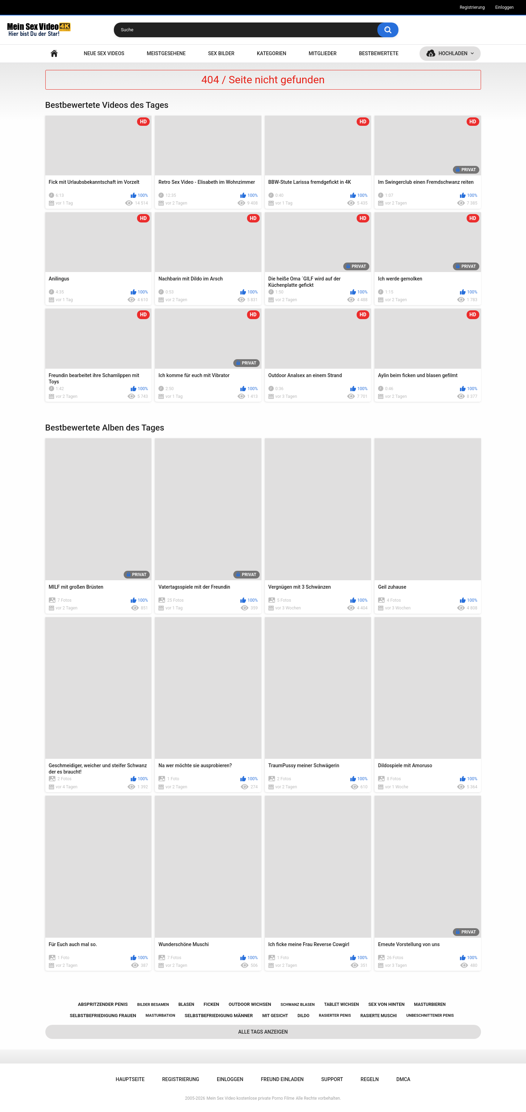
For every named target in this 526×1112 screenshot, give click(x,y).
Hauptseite (54, 54)
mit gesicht (275, 1015)
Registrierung (472, 7)
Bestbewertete (378, 53)
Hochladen (453, 53)
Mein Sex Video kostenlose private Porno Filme (250, 1098)
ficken (211, 1004)
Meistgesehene (166, 53)
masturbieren (430, 1004)
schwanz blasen (298, 1004)
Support (332, 1079)
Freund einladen (282, 1079)
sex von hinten (386, 1004)
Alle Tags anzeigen (263, 1032)
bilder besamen (153, 1004)
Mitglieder (323, 53)
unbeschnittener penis (430, 1015)
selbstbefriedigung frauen (103, 1015)
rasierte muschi (379, 1015)
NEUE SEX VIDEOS (104, 53)
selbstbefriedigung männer (218, 1015)
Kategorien (271, 53)
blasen (186, 1004)
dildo (304, 1015)
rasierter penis (335, 1015)
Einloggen (504, 7)
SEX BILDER (221, 53)
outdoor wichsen (250, 1004)
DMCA (403, 1079)
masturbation (160, 1015)
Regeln (370, 1079)
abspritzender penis (103, 1004)
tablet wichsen (341, 1004)
